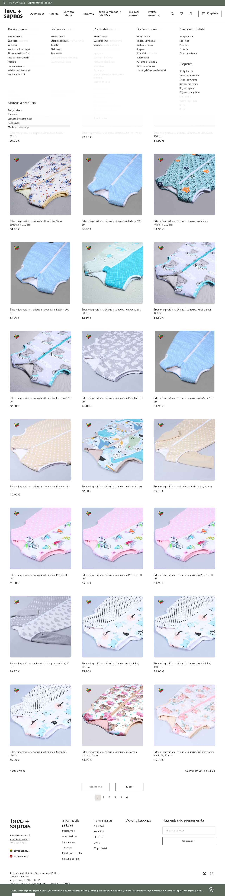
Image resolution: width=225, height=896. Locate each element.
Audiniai (54, 13)
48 (205, 770)
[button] (209, 13)
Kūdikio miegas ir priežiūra (109, 13)
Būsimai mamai (134, 13)
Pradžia (55, 30)
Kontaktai (99, 831)
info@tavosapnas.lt (40, 3)
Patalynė (88, 13)
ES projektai (100, 848)
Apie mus (99, 825)
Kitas (129, 786)
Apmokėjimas (70, 836)
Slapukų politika (70, 858)
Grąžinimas (68, 842)
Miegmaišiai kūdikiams (143, 30)
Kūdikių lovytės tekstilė (117, 30)
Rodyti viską (17, 770)
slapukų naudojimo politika (188, 891)
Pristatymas (68, 830)
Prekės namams (153, 13)
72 (209, 770)
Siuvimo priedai (68, 13)
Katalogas (67, 30)
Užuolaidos (37, 13)
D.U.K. (97, 842)
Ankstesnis (96, 786)
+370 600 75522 (15, 3)
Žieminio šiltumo (165, 30)
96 (213, 770)
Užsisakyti (188, 840)
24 (201, 770)
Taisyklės (67, 847)
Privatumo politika (72, 853)
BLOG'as (99, 837)
